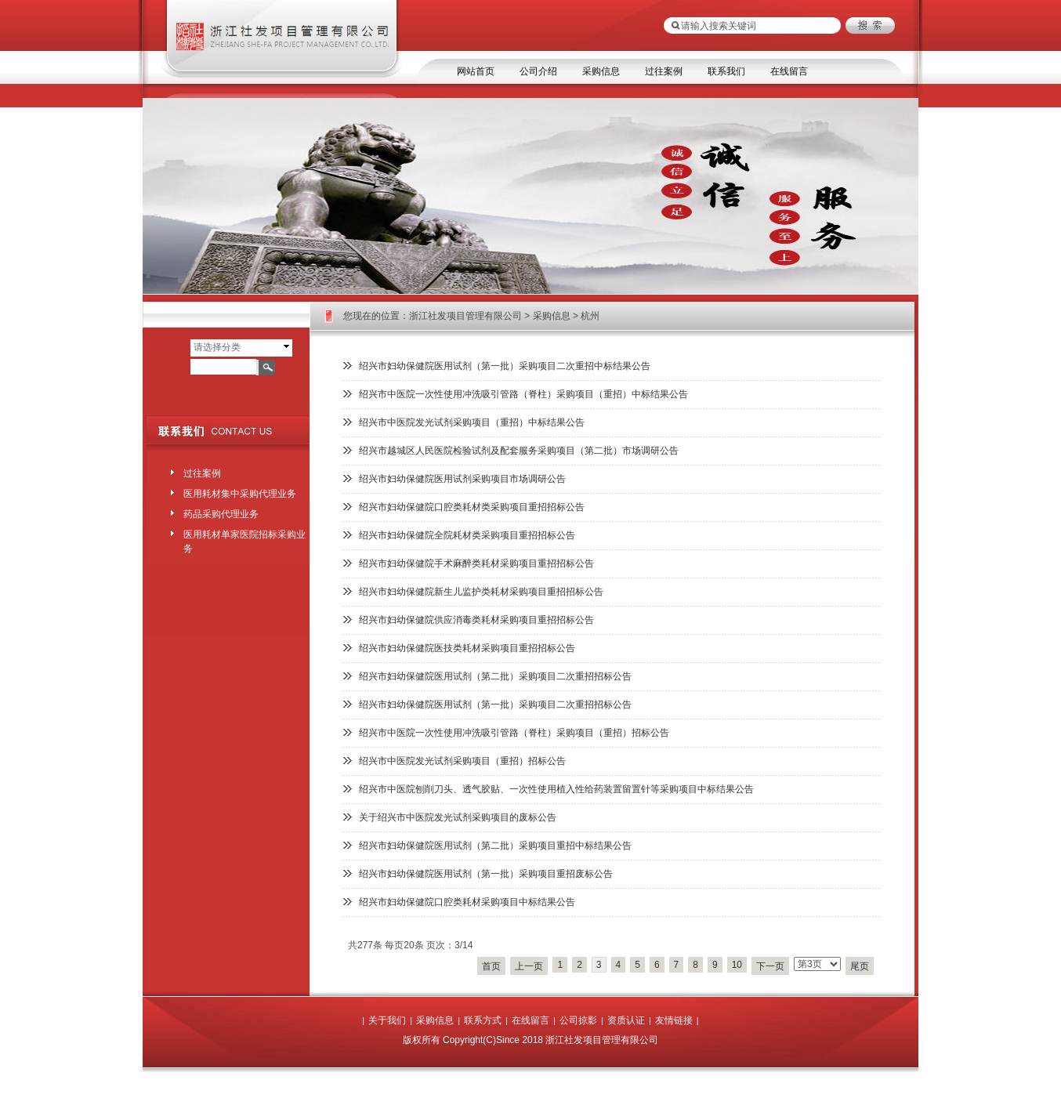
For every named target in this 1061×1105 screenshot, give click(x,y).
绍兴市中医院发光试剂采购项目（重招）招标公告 (462, 760)
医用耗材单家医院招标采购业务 (244, 538)
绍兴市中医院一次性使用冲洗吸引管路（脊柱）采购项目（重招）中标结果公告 (523, 394)
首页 (491, 966)
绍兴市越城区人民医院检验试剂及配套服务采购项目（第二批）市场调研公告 (519, 450)
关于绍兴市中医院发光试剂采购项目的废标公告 (457, 817)
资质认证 (626, 1020)
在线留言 (789, 71)
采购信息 (601, 71)
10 (737, 964)
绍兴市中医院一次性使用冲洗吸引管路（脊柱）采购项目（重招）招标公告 (514, 732)
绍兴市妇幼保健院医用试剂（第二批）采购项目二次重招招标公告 (495, 676)
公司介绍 (538, 71)
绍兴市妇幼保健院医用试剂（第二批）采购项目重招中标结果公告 (495, 845)
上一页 (529, 966)
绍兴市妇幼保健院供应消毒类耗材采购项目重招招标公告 (476, 619)
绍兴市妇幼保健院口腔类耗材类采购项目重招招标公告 (472, 507)
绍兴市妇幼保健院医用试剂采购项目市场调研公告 (462, 478)
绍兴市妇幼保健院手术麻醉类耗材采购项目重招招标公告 (476, 563)
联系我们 (726, 71)
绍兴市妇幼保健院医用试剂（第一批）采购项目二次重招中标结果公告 (504, 365)
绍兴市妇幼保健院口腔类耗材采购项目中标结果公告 (467, 902)
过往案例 (664, 71)
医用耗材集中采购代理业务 (239, 493)
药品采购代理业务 (221, 514)
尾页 (859, 966)
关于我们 (387, 1020)
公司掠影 (578, 1020)
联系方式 (483, 1020)
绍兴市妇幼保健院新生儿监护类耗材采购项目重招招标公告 (481, 591)
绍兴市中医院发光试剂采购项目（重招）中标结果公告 (472, 422)
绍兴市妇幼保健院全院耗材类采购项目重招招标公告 (467, 535)
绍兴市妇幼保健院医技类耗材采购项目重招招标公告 (467, 648)
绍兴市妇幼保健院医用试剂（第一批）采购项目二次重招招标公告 (495, 704)
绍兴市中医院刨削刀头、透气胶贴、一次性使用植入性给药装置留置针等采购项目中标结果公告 (556, 789)
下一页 (770, 966)
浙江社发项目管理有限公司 (465, 315)
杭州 (590, 315)
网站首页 (475, 71)
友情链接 (674, 1020)
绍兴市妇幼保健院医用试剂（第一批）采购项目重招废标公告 (486, 873)
